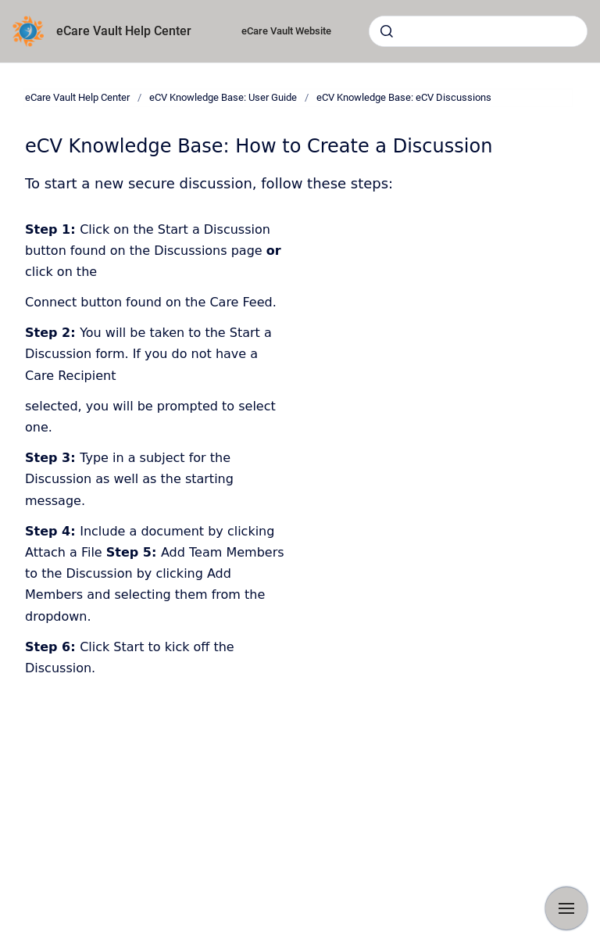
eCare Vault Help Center (123, 30)
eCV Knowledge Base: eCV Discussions (403, 97)
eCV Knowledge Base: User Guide (223, 97)
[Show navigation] (566, 908)
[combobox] (478, 31)
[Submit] (386, 31)
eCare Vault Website (286, 31)
